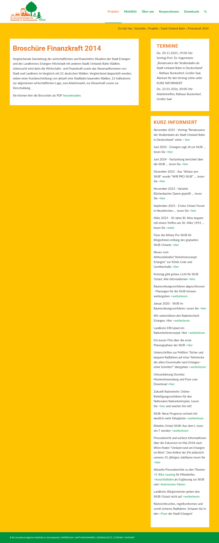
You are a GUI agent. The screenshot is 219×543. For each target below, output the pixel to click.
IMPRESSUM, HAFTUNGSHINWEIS (78, 537)
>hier (169, 152)
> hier (186, 139)
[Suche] (205, 11)
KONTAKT (130, 537)
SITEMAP (118, 537)
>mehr (170, 227)
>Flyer (163, 513)
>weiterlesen (179, 296)
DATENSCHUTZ (104, 537)
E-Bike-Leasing (165, 474)
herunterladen (71, 95)
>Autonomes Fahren (172, 484)
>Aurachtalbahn (164, 479)
